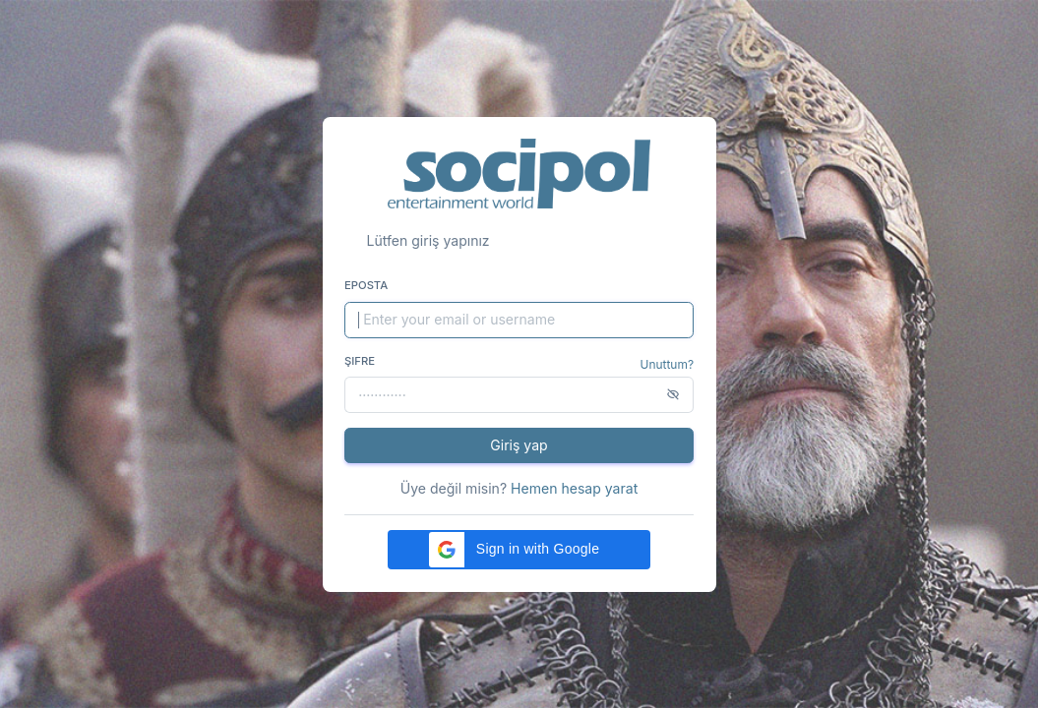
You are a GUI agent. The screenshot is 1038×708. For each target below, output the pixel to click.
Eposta (366, 285)
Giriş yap (518, 445)
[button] (518, 549)
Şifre (359, 361)
